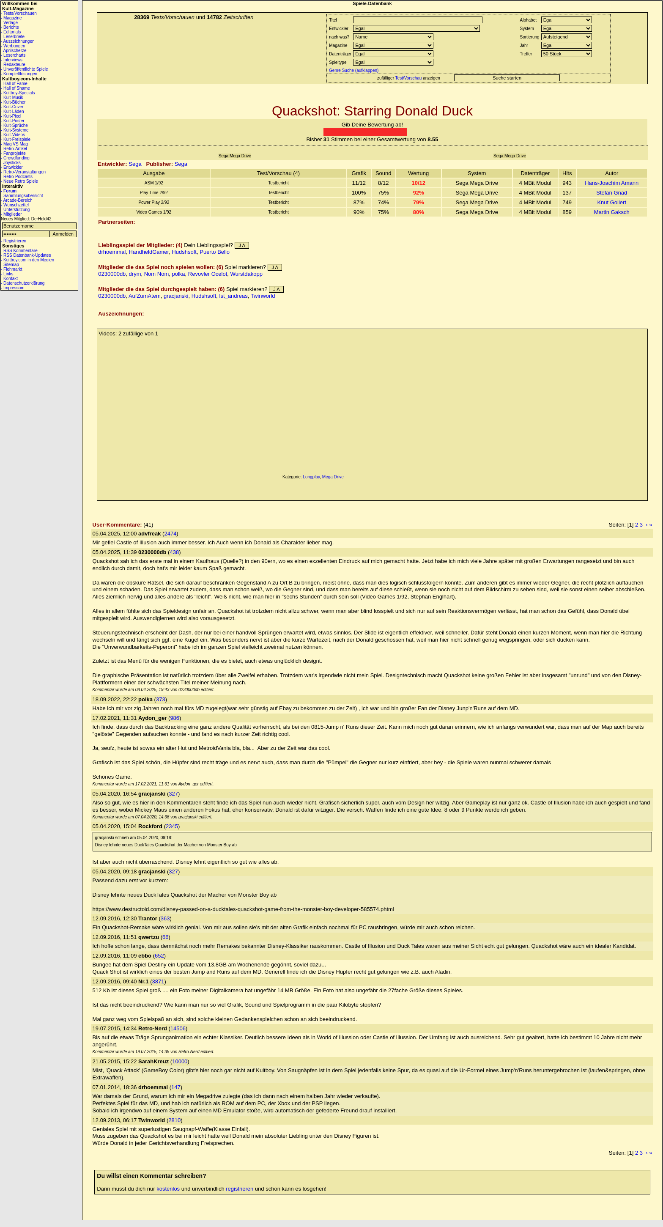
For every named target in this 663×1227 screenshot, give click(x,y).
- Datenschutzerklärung (22, 283)
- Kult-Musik (12, 97)
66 (165, 937)
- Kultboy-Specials (18, 93)
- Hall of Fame (14, 83)
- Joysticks (11, 162)
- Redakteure (13, 64)
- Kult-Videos (13, 134)
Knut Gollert (611, 202)
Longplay (311, 477)
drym (135, 274)
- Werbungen (13, 46)
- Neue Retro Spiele (19, 181)
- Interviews (11, 60)
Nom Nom (156, 274)
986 (174, 718)
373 (160, 699)
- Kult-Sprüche (14, 125)
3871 (158, 981)
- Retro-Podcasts (17, 176)
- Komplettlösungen (19, 73)
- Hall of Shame (15, 88)
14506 (178, 1028)
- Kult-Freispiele (15, 139)
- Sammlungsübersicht (22, 195)
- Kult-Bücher (13, 102)
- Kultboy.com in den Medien (27, 260)
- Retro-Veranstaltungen (23, 172)
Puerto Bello (215, 252)
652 (159, 956)
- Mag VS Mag (14, 144)
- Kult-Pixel (11, 116)
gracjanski (176, 296)
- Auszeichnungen (18, 41)
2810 (174, 1120)
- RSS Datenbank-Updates (26, 255)
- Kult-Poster (13, 120)
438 (174, 552)
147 (176, 1087)
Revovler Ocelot (207, 274)
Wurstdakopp (246, 274)
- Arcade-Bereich (16, 200)
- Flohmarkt (11, 269)
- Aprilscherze (14, 50)
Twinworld (263, 296)
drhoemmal (112, 252)
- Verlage (9, 22)
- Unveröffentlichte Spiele (24, 69)
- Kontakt (9, 278)
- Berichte (10, 27)
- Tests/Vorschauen (19, 13)
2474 (170, 533)
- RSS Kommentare (19, 250)
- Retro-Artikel (14, 148)
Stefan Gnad (611, 192)
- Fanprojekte (13, 153)
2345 (172, 826)
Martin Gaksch (612, 212)
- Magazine (11, 18)
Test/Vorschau (408, 78)
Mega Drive (333, 477)
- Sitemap (10, 264)
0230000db (112, 274)
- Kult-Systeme (15, 130)
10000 (179, 1061)
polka (178, 274)
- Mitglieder (11, 214)
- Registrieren (13, 241)
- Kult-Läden (12, 111)
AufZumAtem (145, 296)
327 (173, 794)
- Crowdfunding (15, 158)
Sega (135, 164)
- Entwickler (12, 167)
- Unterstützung (15, 209)
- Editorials (11, 32)
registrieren (239, 1189)
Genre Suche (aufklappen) (353, 70)
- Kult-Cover (12, 106)
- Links (7, 274)
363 (165, 918)
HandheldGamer (149, 252)
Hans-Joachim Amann (611, 183)
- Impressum (13, 287)
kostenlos (168, 1189)
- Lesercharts (13, 55)
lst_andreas (233, 296)
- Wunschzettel (15, 205)
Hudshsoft (184, 252)
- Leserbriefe (13, 36)
